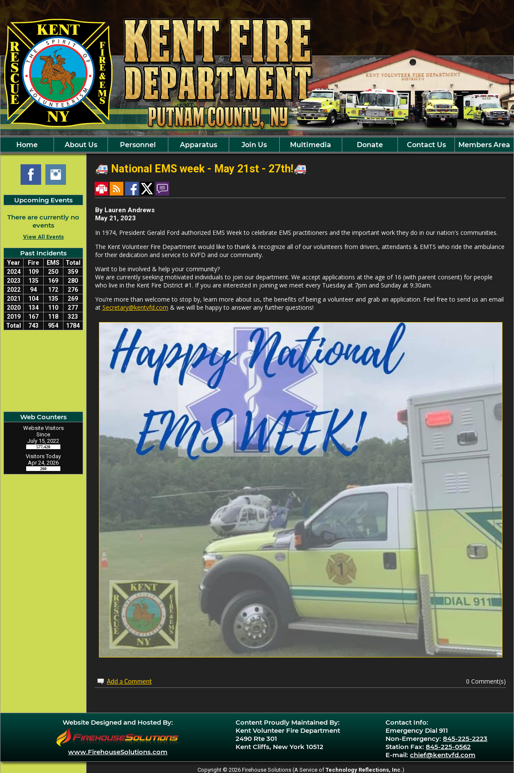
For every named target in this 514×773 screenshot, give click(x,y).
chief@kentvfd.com (442, 755)
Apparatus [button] (198, 145)
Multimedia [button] (310, 145)
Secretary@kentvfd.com (135, 307)
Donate (370, 145)
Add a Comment (129, 681)
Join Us (254, 145)
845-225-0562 (448, 747)
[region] (257, 144)
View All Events (43, 237)
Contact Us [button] (426, 145)
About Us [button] (81, 145)
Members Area (484, 145)
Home (27, 145)
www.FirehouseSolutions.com (117, 752)
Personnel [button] (138, 145)
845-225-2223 (465, 738)
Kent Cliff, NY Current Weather (43, 371)
